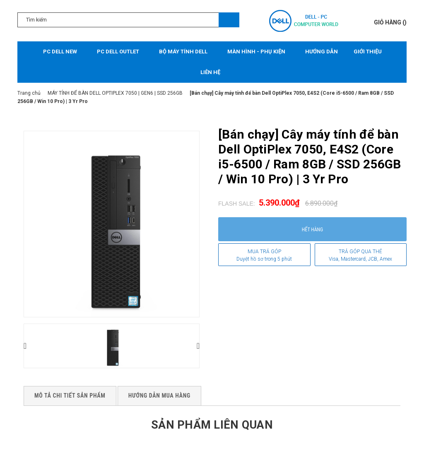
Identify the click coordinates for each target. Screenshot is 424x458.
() (390, 22)
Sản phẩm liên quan (212, 424)
